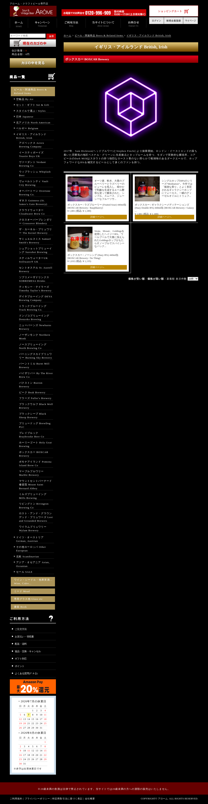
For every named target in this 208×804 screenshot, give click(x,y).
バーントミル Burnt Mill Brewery (34, 365)
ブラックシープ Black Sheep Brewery (32, 415)
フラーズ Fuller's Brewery (35, 398)
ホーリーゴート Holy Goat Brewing (35, 444)
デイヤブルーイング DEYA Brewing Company (35, 298)
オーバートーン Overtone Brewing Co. (34, 192)
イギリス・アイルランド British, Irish (31, 136)
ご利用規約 (16, 798)
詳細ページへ (97, 217)
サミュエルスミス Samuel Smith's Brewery (35, 240)
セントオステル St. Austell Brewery (35, 269)
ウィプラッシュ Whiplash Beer (35, 173)
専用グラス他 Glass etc (28, 598)
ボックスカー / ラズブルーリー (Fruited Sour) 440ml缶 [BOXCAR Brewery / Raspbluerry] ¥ (96, 207)
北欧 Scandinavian (27, 556)
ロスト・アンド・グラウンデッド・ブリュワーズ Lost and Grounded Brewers (36, 517)
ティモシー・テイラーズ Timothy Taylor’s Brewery (35, 288)
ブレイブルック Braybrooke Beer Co (31, 434)
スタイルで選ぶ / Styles (31, 110)
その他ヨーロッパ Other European (31, 548)
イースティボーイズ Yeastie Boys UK (31, 154)
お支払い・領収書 (24, 636)
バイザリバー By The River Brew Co (36, 375)
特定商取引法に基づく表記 (67, 798)
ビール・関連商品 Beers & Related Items (30, 91)
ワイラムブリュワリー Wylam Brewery (33, 528)
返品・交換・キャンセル (28, 651)
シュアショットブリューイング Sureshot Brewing (35, 250)
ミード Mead (22, 591)
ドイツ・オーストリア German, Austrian (30, 539)
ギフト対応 (21, 658)
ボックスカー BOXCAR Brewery (33, 454)
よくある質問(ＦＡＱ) (26, 673)
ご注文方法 (21, 629)
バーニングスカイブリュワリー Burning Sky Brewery (35, 356)
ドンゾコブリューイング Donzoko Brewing (34, 317)
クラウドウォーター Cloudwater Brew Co (32, 212)
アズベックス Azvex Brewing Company (31, 144)
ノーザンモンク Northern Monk (34, 336)
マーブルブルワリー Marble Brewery (31, 473)
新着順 (171, 278)
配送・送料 (21, 643)
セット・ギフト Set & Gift (32, 104)
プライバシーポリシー (37, 798)
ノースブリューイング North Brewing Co (33, 346)
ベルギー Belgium (27, 128)
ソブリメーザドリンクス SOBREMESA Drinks (34, 279)
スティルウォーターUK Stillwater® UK (33, 260)
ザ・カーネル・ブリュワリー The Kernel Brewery (35, 231)
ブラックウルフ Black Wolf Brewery (36, 406)
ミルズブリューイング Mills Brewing (33, 496)
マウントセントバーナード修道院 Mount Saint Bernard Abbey (35, 484)
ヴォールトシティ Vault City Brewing (33, 183)
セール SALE (24, 571)
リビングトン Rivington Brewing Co (34, 505)
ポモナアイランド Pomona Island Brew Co (35, 463)
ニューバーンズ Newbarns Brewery (35, 327)
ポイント (19, 666)
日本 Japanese (24, 116)
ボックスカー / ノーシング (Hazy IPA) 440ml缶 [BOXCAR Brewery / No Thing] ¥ (92, 258)
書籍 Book (20, 606)
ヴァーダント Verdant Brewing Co (32, 164)
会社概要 (90, 798)
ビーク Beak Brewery (32, 392)
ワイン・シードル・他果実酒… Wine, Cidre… (33, 581)
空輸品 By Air (24, 99)
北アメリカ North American (33, 122)
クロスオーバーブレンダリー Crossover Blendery (35, 221)
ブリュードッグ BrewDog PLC (35, 425)
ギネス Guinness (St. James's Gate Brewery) (33, 202)
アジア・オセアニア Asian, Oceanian (33, 564)
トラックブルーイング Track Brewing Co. (33, 308)
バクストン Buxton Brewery (30, 384)
